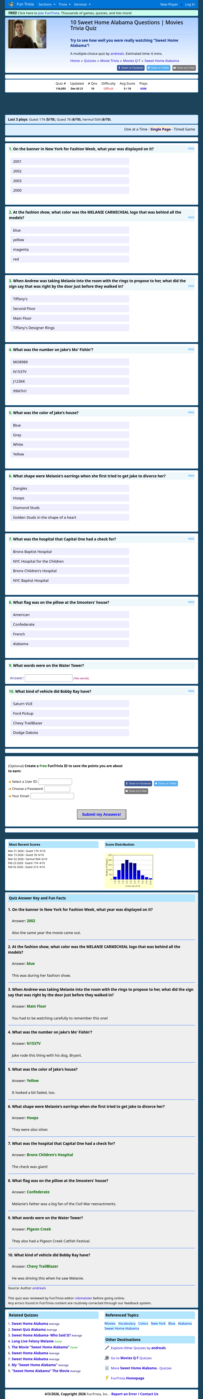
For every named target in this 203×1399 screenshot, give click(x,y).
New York (158, 1323)
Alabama (20, 643)
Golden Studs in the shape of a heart (44, 516)
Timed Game (184, 129)
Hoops (18, 497)
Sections (45, 4)
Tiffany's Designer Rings (33, 327)
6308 (143, 88)
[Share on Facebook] (134, 67)
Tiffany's (20, 298)
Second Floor (24, 308)
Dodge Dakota (25, 732)
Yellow (18, 453)
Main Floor (22, 317)
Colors (143, 1323)
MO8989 (20, 361)
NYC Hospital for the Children (38, 560)
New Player (169, 4)
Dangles (20, 488)
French (19, 633)
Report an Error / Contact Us (134, 1393)
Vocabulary (127, 1323)
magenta (21, 248)
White (18, 444)
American (21, 614)
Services (81, 4)
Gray (17, 434)
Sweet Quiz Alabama (29, 1329)
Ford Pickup (23, 712)
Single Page (161, 129)
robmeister (83, 1297)
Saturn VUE (22, 703)
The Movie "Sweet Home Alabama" (40, 1347)
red (16, 258)
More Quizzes (141, 1368)
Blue (17, 424)
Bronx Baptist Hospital (32, 551)
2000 (17, 189)
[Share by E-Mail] (185, 67)
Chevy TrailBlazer (27, 722)
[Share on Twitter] (160, 67)
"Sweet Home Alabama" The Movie (40, 1370)
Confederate (24, 623)
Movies (110, 1323)
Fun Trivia (21, 4)
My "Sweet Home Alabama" (34, 1364)
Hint (191, 148)
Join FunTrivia (48, 13)
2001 (17, 160)
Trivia (63, 4)
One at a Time (136, 129)
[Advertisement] (101, 103)
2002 (17, 170)
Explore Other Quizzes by (138, 1347)
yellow (18, 239)
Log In (190, 4)
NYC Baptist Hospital (31, 580)
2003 (17, 180)
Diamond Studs (26, 507)
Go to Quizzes (131, 1357)
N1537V (19, 371)
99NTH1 (20, 390)
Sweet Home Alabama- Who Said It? (41, 1335)
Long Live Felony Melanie (33, 1341)
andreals (117, 53)
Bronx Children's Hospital (35, 570)
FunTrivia (127, 1378)
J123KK (19, 380)
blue (17, 229)
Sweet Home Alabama (30, 1323)
